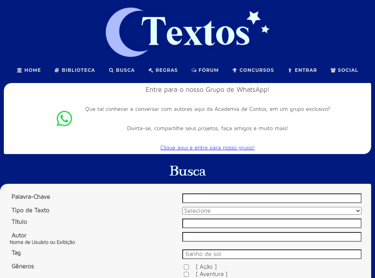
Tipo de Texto (30, 210)
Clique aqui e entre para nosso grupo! (207, 148)
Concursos (253, 70)
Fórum (205, 70)
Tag (16, 253)
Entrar (302, 70)
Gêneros (23, 266)
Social (344, 70)
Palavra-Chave (31, 197)
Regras (163, 70)
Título (19, 222)
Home (29, 70)
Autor (42, 238)
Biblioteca (75, 70)
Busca (121, 70)
